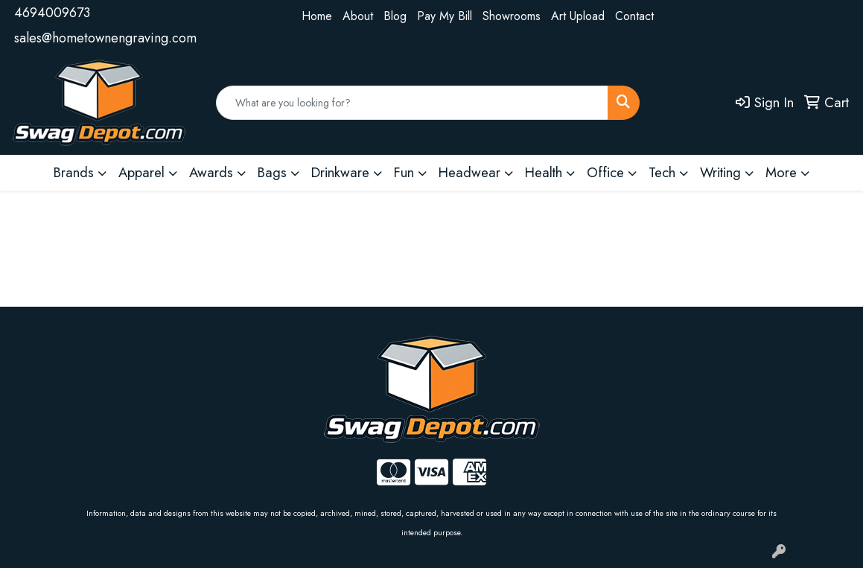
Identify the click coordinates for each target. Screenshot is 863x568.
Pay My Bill (444, 16)
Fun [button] (404, 172)
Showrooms (512, 16)
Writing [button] (720, 172)
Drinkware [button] (340, 172)
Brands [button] (74, 172)
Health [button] (543, 172)
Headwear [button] (469, 172)
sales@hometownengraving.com (105, 38)
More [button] (781, 172)
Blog (395, 16)
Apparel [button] (141, 172)
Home (317, 16)
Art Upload (578, 16)
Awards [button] (211, 172)
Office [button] (605, 172)
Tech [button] (662, 172)
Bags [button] (272, 172)
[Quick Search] (412, 103)
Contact (634, 16)
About (358, 16)
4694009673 (52, 12)
